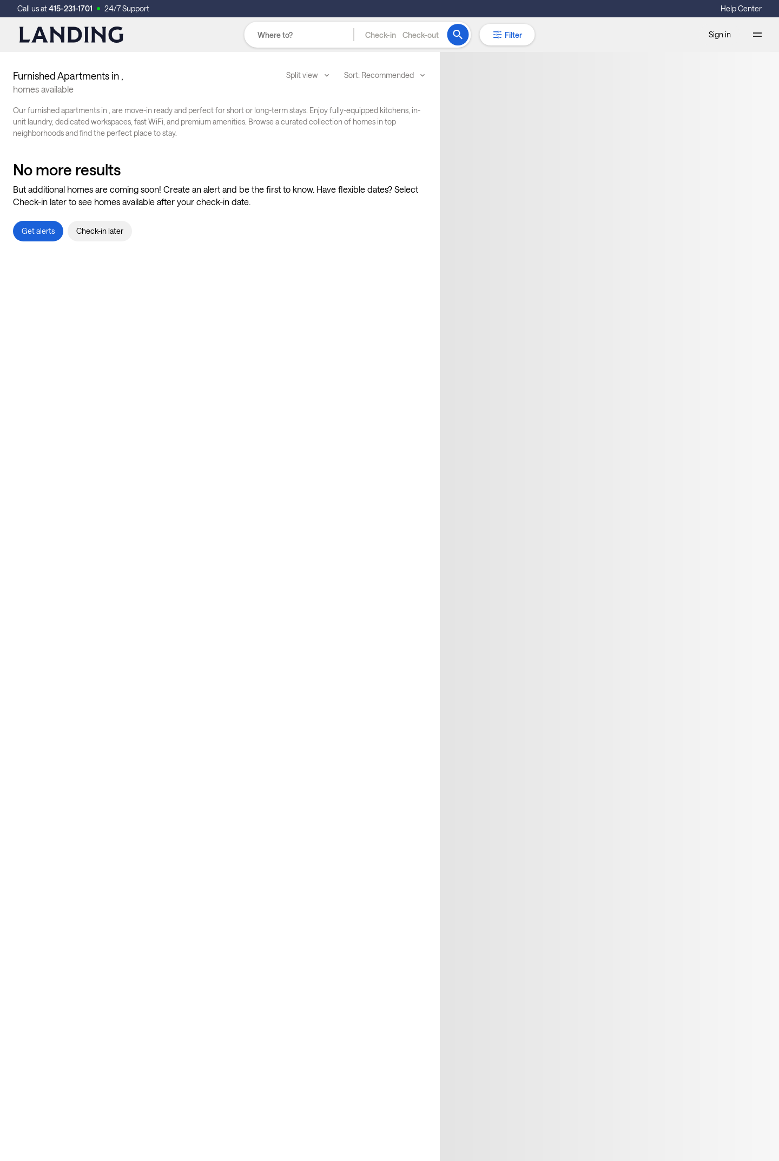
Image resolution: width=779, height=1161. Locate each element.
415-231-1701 (71, 8)
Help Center (741, 8)
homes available (43, 89)
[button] (402, 34)
